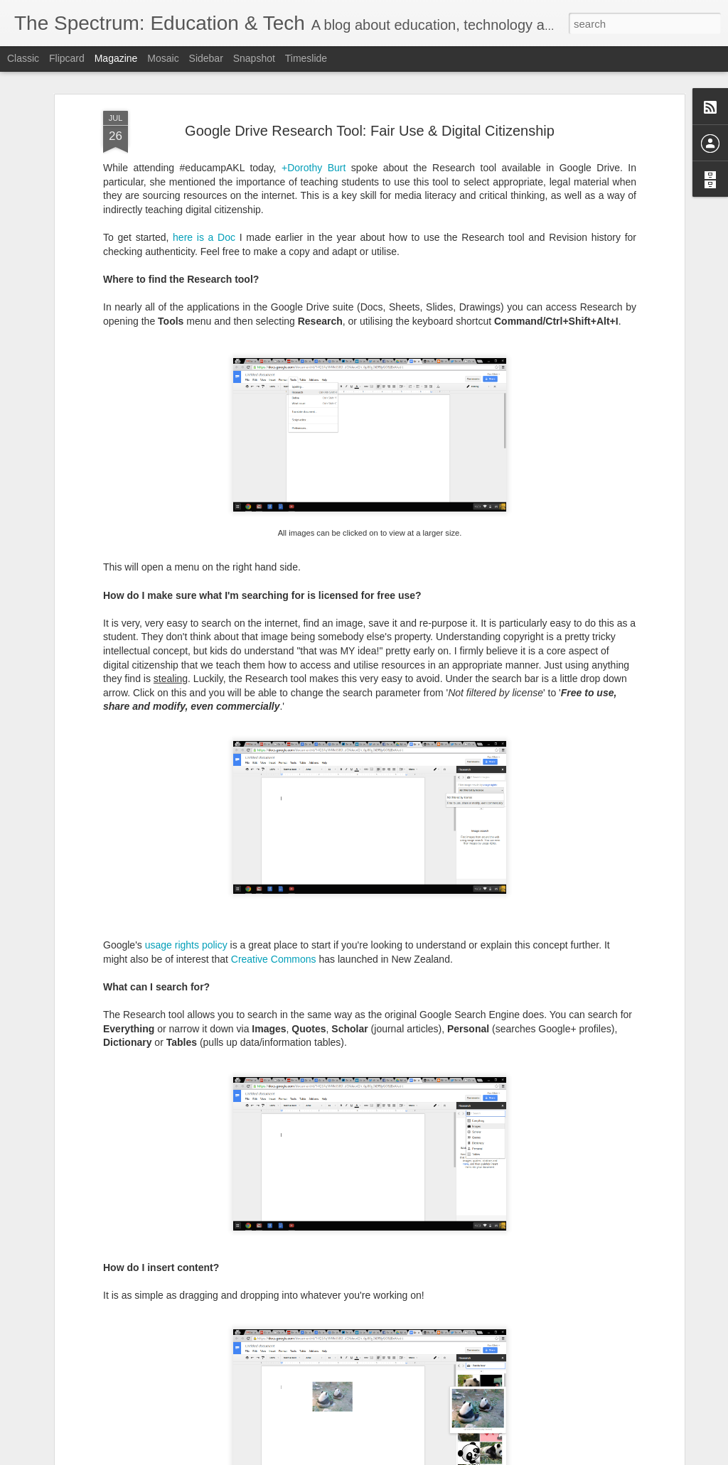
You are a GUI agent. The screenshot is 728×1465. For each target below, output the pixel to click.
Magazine (116, 58)
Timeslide (306, 58)
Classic (23, 58)
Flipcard (67, 58)
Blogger (408, 1457)
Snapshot (254, 58)
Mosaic (162, 58)
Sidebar (206, 58)
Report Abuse (450, 1457)
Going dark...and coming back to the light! (326, 1288)
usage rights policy (186, 776)
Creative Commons (273, 790)
